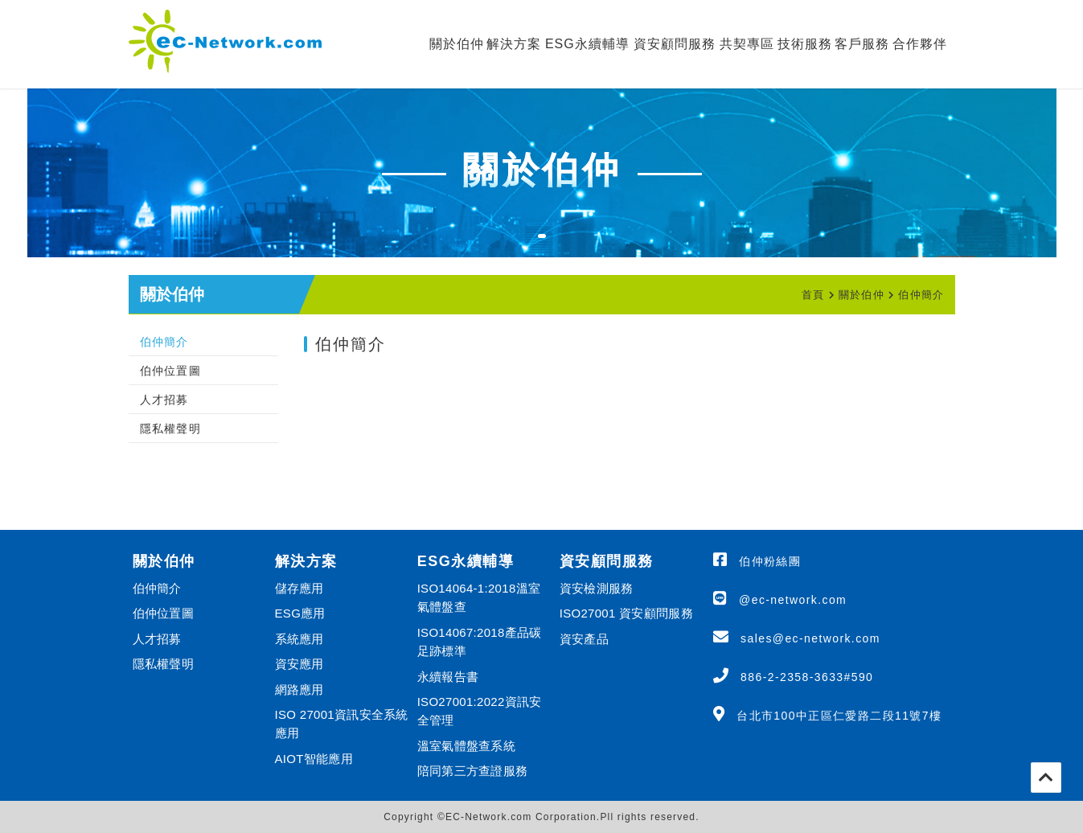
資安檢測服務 (597, 588)
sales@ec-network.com (810, 638)
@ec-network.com (793, 599)
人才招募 (164, 399)
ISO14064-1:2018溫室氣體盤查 (479, 597)
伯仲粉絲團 (770, 561)
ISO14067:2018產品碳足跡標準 (479, 642)
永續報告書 (448, 676)
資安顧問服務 (675, 44)
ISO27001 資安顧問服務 (626, 613)
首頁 (813, 295)
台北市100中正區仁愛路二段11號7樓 (838, 715)
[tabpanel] (541, 172)
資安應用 (299, 664)
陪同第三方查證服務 (472, 771)
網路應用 (299, 689)
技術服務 (804, 44)
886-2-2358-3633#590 (806, 677)
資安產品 (584, 639)
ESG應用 (300, 613)
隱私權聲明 (171, 428)
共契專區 (747, 44)
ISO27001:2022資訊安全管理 (479, 711)
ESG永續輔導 (587, 44)
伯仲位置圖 (171, 370)
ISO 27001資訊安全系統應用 (341, 724)
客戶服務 (862, 44)
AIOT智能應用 (314, 758)
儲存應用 (299, 588)
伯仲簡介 (921, 295)
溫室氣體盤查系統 (466, 746)
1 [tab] (550, 246)
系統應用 (299, 639)
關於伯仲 (456, 44)
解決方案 (513, 44)
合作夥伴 (919, 44)
